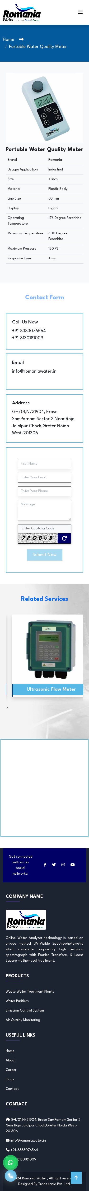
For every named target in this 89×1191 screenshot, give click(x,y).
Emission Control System (25, 1010)
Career (11, 1070)
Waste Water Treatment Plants (30, 992)
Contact (12, 1089)
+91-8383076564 (29, 331)
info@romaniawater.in (34, 371)
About (11, 1060)
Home (8, 40)
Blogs (10, 1079)
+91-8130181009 (27, 338)
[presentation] (6, 708)
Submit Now (44, 555)
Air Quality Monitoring (23, 1020)
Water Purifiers (17, 1001)
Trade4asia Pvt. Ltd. (54, 1184)
